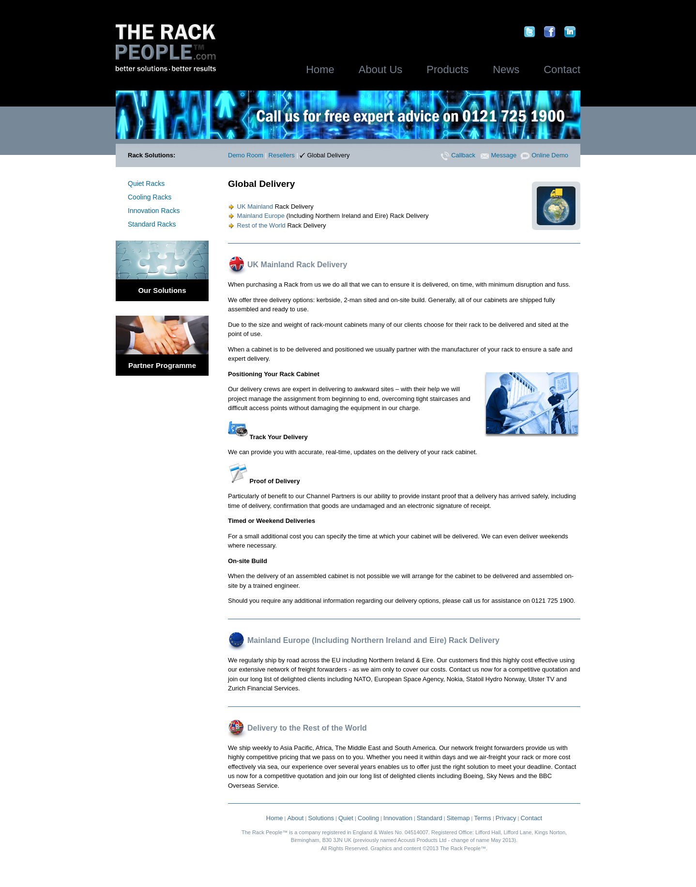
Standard (429, 818)
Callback (458, 155)
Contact (562, 69)
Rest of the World (257, 225)
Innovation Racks (154, 210)
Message (498, 155)
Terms (482, 818)
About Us (381, 69)
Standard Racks (152, 224)
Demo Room (245, 155)
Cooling (368, 818)
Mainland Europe (256, 215)
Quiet (345, 818)
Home (320, 69)
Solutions (320, 818)
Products (447, 69)
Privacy (506, 818)
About (295, 818)
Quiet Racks (146, 183)
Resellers (282, 155)
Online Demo (544, 155)
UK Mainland (250, 206)
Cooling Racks (149, 197)
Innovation (397, 818)
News (506, 69)
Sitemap (458, 818)
